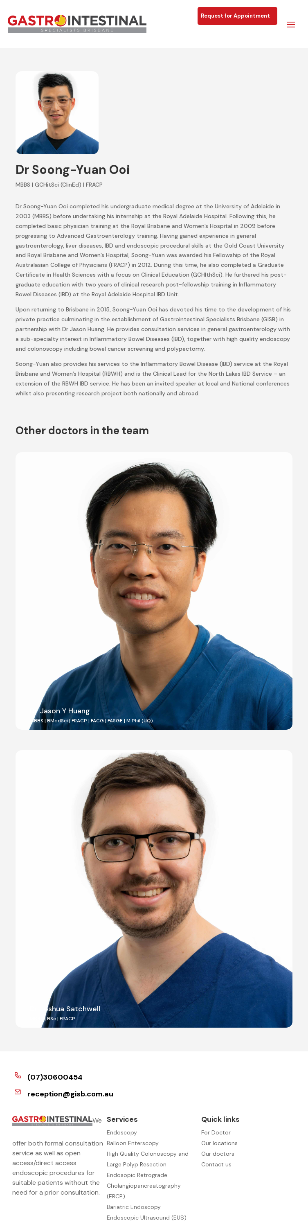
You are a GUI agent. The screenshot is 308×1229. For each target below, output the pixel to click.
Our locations (219, 1143)
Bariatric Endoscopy (134, 1207)
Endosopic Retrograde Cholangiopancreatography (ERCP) (144, 1185)
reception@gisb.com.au (70, 1094)
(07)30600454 (55, 1077)
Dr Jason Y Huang (60, 711)
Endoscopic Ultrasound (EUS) (147, 1217)
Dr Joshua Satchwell (65, 1009)
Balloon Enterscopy (133, 1143)
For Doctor (216, 1132)
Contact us (216, 1164)
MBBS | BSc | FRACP (52, 1018)
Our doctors (217, 1153)
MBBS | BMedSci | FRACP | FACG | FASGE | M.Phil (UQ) (91, 720)
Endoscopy (122, 1132)
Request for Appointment (237, 15)
